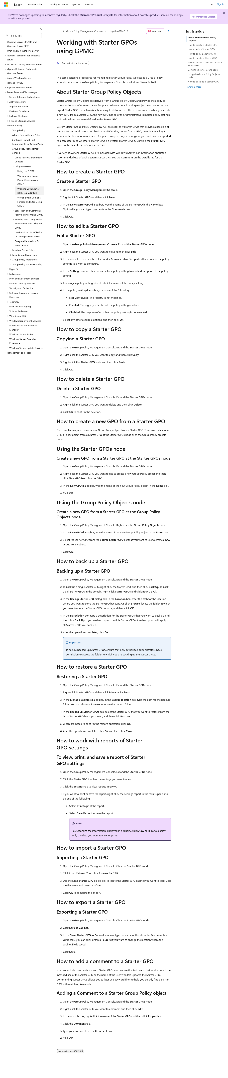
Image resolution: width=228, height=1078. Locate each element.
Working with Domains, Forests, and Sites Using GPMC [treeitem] (29, 201)
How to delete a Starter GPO (202, 58)
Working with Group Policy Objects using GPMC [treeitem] (27, 180)
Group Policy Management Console (84, 31)
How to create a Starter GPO (202, 44)
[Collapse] (40, 29)
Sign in (220, 4)
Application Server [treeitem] (18, 106)
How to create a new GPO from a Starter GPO (205, 64)
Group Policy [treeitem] (18, 130)
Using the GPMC (116, 31)
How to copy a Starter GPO (202, 53)
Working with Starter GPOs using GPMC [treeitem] (28, 190)
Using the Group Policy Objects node (204, 76)
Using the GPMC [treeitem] (26, 171)
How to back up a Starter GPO (203, 81)
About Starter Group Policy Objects (202, 39)
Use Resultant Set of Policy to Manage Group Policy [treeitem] (28, 234)
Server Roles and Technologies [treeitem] (24, 97)
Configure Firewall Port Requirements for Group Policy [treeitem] (27, 142)
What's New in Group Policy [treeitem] (26, 135)
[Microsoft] (6, 4)
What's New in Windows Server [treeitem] (23, 50)
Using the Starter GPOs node (203, 69)
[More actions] (168, 31)
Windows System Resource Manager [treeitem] (23, 327)
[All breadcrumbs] (59, 31)
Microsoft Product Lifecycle (96, 15)
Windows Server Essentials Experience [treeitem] (22, 341)
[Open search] (212, 5)
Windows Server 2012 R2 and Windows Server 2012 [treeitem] (22, 44)
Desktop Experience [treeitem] (19, 111)
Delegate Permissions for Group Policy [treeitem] (27, 243)
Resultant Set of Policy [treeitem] (23, 250)
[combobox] (23, 35)
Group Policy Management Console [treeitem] (28, 159)
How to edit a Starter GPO (201, 49)
